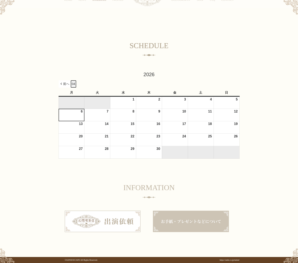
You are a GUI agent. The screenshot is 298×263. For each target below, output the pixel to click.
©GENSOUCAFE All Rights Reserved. (81, 260)
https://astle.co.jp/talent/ (229, 260)
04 (73, 84)
